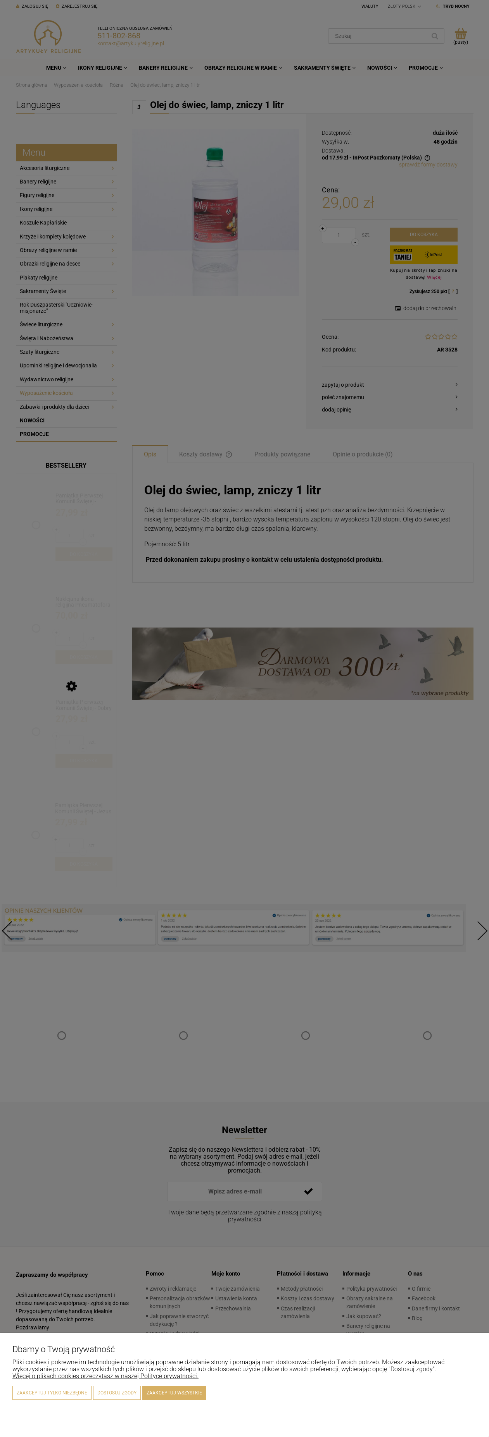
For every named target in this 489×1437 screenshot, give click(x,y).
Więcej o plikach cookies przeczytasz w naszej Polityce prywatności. (105, 1376)
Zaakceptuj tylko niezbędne (52, 1393)
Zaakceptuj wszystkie (174, 1393)
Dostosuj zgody (117, 1393)
